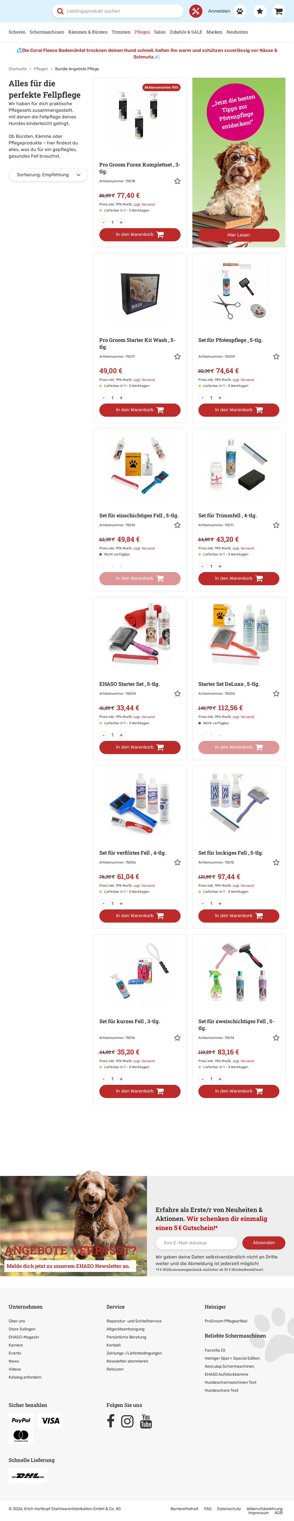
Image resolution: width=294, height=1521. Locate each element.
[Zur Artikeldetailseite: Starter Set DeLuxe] (238, 664)
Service (116, 1306)
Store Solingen (22, 1329)
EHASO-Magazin (24, 1337)
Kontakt (114, 1345)
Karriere (16, 1345)
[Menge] (112, 222)
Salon (160, 32)
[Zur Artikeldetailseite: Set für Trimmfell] (238, 496)
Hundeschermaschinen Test (230, 1382)
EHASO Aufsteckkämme (226, 1374)
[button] (177, 182)
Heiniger (215, 1306)
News (14, 1361)
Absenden (264, 1242)
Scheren (17, 32)
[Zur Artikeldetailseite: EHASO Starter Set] (139, 664)
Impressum (258, 1512)
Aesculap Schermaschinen (229, 1366)
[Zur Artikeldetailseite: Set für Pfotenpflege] (238, 324)
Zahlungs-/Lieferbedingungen (134, 1353)
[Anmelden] (224, 11)
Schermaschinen (47, 32)
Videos (15, 1369)
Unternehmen (26, 1306)
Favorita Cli (215, 1350)
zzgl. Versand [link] (144, 204)
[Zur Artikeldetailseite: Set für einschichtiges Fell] (139, 496)
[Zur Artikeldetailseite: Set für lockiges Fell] (238, 833)
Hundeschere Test (221, 1390)
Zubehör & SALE (186, 32)
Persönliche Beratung (126, 1337)
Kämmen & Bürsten (88, 32)
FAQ (207, 1508)
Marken (214, 32)
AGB (278, 1512)
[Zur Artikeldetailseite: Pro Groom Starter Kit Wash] (139, 324)
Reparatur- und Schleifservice (134, 1321)
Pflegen (142, 32)
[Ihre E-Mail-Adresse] (197, 1243)
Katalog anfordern (25, 1377)
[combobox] (117, 11)
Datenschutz (229, 1508)
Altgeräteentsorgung (125, 1329)
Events (15, 1353)
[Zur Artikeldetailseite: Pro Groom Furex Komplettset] (139, 149)
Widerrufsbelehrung (265, 1508)
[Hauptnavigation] (147, 32)
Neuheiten (237, 32)
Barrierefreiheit (184, 1508)
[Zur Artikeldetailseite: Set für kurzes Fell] (139, 1005)
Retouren (115, 1369)
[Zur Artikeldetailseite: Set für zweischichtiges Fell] (238, 1005)
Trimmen (121, 32)
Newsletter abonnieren (127, 1361)
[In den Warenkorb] (139, 234)
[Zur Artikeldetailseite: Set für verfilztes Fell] (139, 833)
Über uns (17, 1321)
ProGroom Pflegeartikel (226, 1321)
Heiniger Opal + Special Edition (232, 1358)
